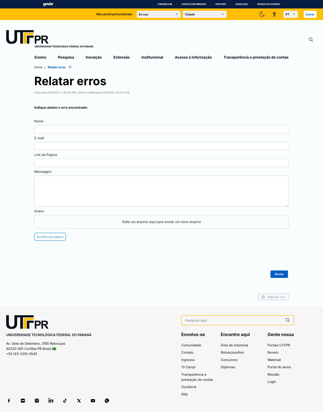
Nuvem (273, 352)
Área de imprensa (234, 345)
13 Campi (188, 367)
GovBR (48, 4)
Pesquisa (66, 57)
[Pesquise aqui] (233, 320)
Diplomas (228, 367)
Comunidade (191, 345)
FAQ (184, 394)
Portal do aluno (279, 367)
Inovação (94, 57)
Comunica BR (165, 4)
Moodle (273, 374)
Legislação (241, 4)
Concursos (229, 360)
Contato (187, 352)
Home (39, 67)
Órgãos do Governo (268, 4)
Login (272, 382)
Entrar (310, 14)
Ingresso (188, 360)
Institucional (152, 57)
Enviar (278, 274)
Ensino (40, 57)
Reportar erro (273, 297)
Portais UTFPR (279, 345)
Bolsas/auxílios (232, 352)
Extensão (122, 57)
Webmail (274, 360)
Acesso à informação (193, 4)
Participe (220, 4)
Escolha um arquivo (50, 236)
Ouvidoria (188, 387)
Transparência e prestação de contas (256, 57)
